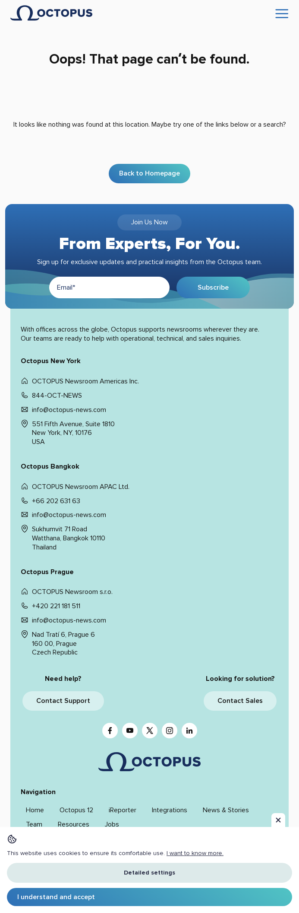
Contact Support (63, 700)
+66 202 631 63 (56, 501)
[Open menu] (282, 14)
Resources (73, 824)
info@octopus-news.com (69, 409)
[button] (278, 820)
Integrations (169, 810)
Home (35, 810)
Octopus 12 (76, 810)
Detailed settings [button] (149, 872)
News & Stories (226, 810)
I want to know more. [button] (195, 853)
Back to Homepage (149, 173)
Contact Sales (240, 700)
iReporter (122, 810)
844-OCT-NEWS (57, 395)
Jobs (112, 824)
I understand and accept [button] (56, 897)
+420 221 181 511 (56, 606)
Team (34, 824)
